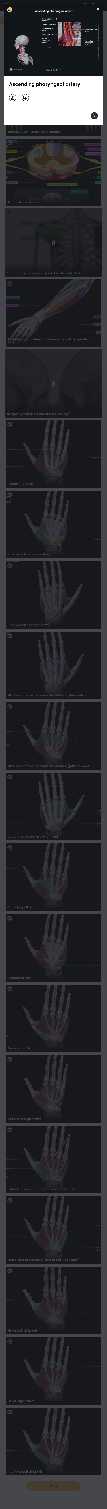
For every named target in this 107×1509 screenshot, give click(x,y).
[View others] (94, 115)
